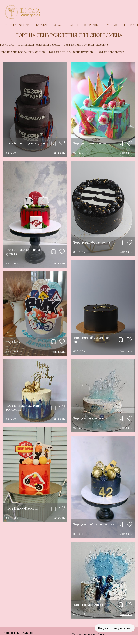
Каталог (41, 24)
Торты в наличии (17, 24)
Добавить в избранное (53, 143)
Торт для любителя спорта (93, 524)
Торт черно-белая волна (91, 242)
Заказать (59, 153)
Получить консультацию (114, 628)
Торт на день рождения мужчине (71, 52)
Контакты (131, 24)
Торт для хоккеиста (88, 605)
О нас (58, 24)
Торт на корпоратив (110, 52)
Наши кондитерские (83, 24)
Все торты (7, 44)
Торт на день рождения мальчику (22, 52)
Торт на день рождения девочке (38, 44)
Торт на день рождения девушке (86, 44)
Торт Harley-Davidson (22, 508)
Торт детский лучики (89, 143)
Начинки (111, 24)
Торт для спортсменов (90, 418)
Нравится (62, 143)
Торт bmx (13, 342)
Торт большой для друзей (25, 143)
